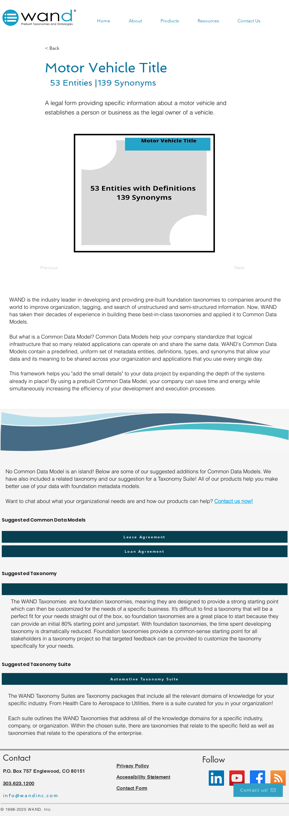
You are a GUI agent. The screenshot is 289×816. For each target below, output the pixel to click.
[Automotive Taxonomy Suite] (145, 679)
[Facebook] (257, 778)
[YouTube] (237, 778)
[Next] (229, 268)
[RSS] (278, 778)
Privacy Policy (132, 766)
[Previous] (59, 268)
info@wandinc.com (31, 795)
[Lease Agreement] (145, 537)
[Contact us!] (258, 790)
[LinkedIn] (216, 778)
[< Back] (64, 48)
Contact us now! (233, 501)
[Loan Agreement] (145, 551)
